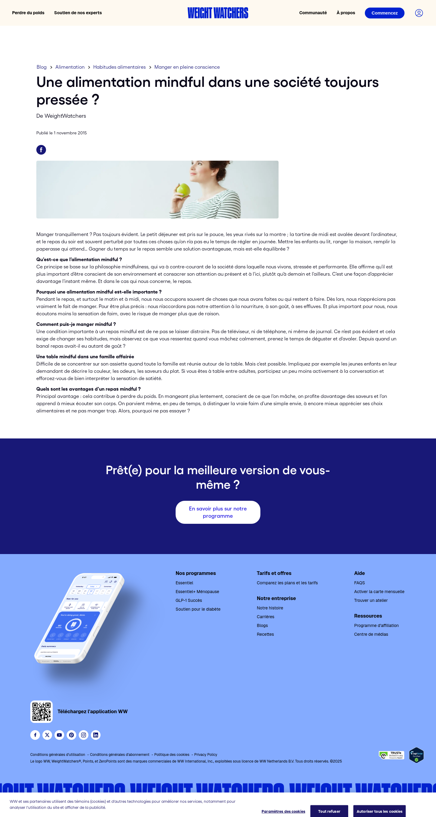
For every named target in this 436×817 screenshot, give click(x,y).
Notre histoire (270, 608)
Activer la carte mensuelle (379, 591)
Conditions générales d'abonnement (119, 754)
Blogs (262, 625)
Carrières (265, 616)
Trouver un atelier (371, 600)
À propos (346, 12)
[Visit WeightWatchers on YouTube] (59, 735)
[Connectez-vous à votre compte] (419, 13)
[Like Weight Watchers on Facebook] (35, 735)
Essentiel (184, 583)
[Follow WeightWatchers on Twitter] (47, 735)
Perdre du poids (28, 12)
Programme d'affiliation (376, 625)
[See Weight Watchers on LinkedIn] (96, 735)
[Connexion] (385, 13)
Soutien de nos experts (78, 12)
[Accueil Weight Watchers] (218, 12)
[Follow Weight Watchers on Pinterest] (71, 735)
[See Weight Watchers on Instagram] (83, 735)
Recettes (265, 634)
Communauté (313, 12)
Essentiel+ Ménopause (197, 591)
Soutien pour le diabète (198, 609)
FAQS (359, 583)
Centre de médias (371, 634)
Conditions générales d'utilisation (57, 754)
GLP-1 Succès (189, 600)
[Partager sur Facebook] (41, 150)
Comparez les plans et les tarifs (287, 583)
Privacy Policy (205, 754)
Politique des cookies (171, 754)
